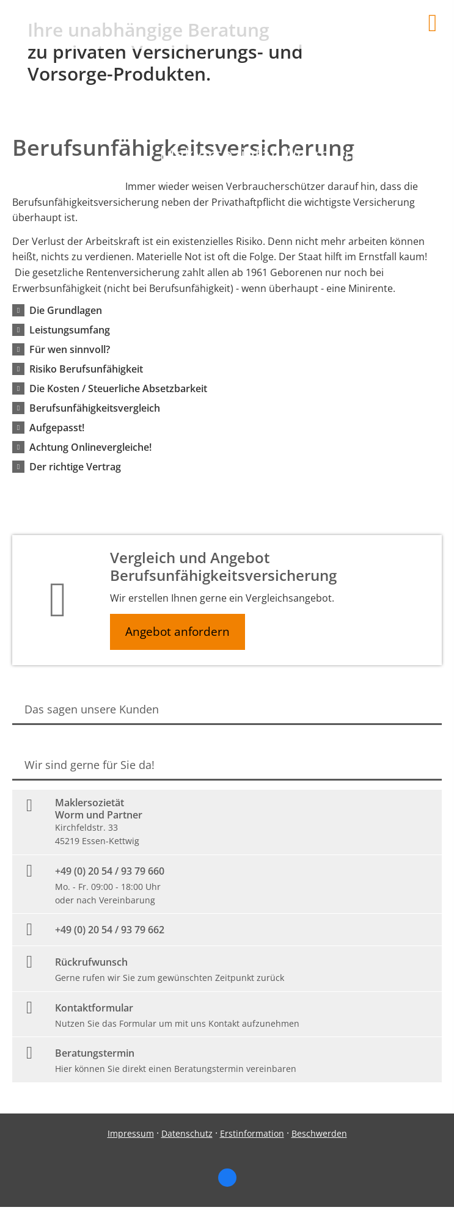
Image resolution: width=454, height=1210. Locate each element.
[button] (65, 310)
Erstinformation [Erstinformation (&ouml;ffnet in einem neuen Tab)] (252, 1133)
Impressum (131, 1133)
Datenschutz (187, 1133)
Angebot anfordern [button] (177, 632)
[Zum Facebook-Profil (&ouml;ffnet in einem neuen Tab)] (227, 1177)
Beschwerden (319, 1133)
